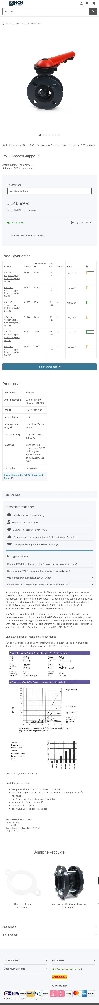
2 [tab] (43, 135)
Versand (33, 210)
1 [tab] (40, 135)
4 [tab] (49, 135)
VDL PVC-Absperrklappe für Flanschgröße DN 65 (12, 277)
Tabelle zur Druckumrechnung (25, 515)
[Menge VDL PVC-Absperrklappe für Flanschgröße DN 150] (90, 332)
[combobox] (49, 191)
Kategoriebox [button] (9, 926)
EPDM (29, 454)
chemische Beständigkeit (22, 522)
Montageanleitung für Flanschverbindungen (33, 544)
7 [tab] (59, 135)
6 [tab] (56, 135)
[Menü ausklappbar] (4, 2)
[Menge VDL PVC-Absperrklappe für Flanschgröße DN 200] (90, 346)
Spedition (62, 985)
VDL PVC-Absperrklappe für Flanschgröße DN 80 (12, 292)
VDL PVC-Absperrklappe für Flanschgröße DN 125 (12, 321)
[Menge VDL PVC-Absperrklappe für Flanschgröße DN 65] (90, 272)
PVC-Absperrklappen (24, 168)
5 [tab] (53, 135)
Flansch (27, 266)
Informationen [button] (10, 934)
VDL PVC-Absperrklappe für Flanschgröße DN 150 (12, 336)
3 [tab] (46, 135)
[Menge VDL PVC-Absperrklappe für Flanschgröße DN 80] (90, 287)
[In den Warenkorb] (4, 33)
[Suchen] (93, 11)
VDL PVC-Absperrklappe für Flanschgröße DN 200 (12, 351)
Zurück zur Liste (12, 23)
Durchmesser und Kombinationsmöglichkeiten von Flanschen (42, 537)
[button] (81, 3)
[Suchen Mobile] (46, 11)
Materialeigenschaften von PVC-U (27, 529)
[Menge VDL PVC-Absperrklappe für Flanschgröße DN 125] (90, 317)
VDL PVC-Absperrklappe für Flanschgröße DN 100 (12, 306)
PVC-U (41, 448)
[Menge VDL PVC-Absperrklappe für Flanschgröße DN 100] (90, 302)
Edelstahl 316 (37, 457)
